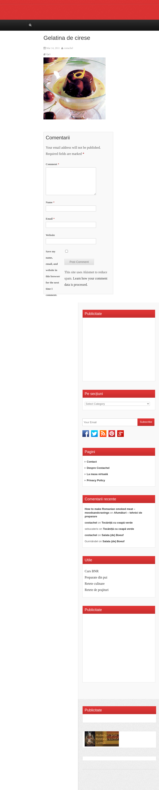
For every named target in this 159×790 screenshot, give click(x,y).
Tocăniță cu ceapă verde (117, 522)
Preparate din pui (96, 577)
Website (50, 235)
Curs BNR (92, 571)
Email (50, 218)
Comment (52, 164)
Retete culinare (95, 583)
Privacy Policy (96, 480)
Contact (92, 461)
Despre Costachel (98, 467)
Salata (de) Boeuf (113, 535)
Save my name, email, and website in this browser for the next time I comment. (53, 273)
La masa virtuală (97, 474)
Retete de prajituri (97, 590)
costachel (68, 48)
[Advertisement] (119, 351)
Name (50, 202)
